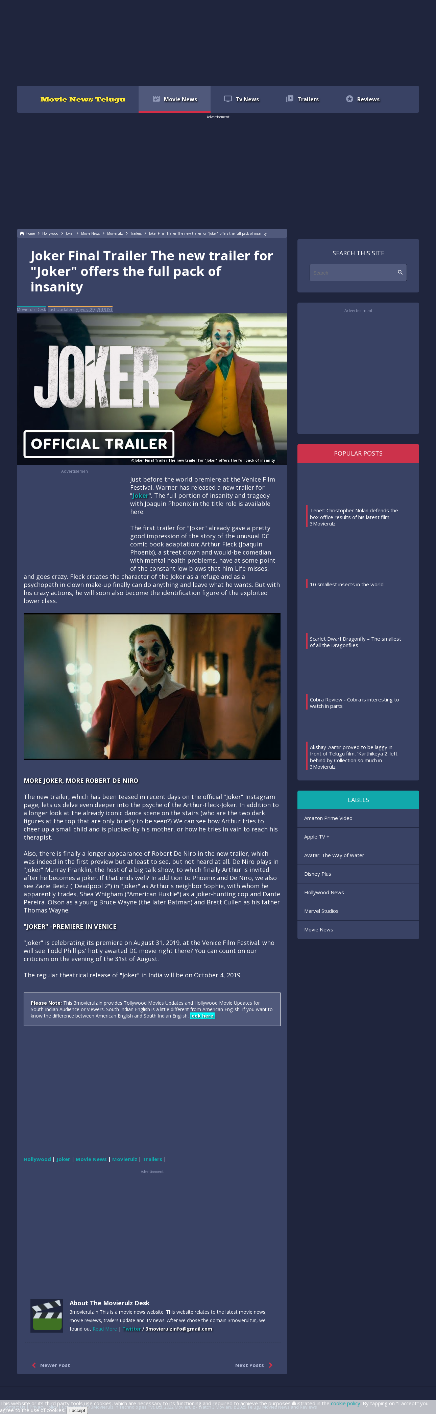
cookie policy (345, 1403)
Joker (140, 495)
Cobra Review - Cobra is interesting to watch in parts (354, 703)
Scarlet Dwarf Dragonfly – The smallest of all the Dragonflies (355, 642)
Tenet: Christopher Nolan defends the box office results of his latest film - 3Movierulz (354, 517)
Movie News (318, 929)
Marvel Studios (321, 910)
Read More (105, 1329)
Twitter (131, 1329)
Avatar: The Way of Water (334, 855)
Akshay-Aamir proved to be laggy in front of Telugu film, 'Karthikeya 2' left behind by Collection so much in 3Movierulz (353, 757)
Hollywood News (324, 892)
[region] (218, 42)
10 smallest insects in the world (347, 584)
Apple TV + (317, 836)
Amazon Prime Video (328, 818)
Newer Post (49, 1365)
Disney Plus (317, 873)
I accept (77, 1410)
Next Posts (255, 1365)
